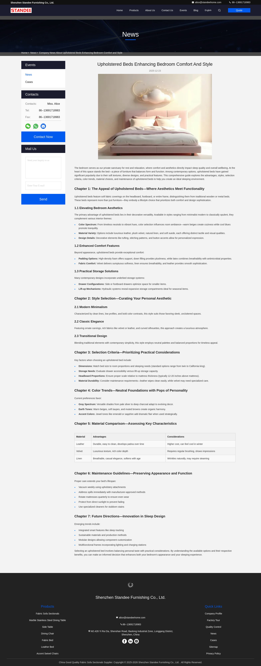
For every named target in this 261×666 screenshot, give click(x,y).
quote (239, 10)
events (183, 10)
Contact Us (167, 10)
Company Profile (213, 613)
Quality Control (213, 627)
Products (134, 10)
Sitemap (213, 647)
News (33, 52)
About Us (150, 10)
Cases (213, 640)
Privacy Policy (213, 653)
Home (120, 10)
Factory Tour (213, 620)
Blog (195, 10)
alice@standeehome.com (207, 2)
